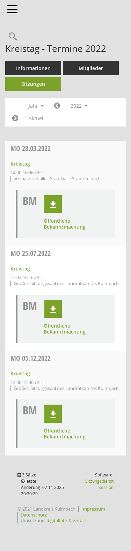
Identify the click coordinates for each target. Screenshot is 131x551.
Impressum (93, 509)
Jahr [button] (36, 105)
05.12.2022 (30, 358)
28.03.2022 (30, 148)
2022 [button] (79, 105)
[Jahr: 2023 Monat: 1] (15, 118)
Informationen (33, 68)
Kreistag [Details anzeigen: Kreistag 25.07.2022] (20, 268)
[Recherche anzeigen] (11, 37)
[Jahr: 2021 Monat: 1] (57, 106)
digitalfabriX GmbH (66, 520)
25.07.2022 (30, 253)
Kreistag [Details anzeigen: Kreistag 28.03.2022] (20, 163)
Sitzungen (33, 84)
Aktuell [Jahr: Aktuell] (37, 118)
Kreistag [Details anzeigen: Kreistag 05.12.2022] (20, 373)
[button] (53, 204)
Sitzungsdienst (99, 484)
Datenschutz (34, 515)
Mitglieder (91, 68)
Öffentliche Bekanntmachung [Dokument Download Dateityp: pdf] (65, 224)
